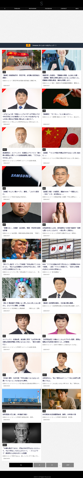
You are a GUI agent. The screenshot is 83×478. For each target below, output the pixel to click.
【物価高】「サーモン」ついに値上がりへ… (57, 114)
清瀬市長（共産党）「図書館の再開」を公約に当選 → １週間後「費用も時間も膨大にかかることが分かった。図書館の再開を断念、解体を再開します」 (61, 78)
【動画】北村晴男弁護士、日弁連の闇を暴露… (58, 301)
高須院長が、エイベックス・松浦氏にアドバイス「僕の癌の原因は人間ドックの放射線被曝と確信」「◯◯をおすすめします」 (21, 155)
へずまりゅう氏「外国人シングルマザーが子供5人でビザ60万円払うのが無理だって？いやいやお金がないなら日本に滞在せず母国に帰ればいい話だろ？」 (21, 116)
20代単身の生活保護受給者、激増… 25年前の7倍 (59, 412)
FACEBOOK (48, 8)
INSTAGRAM (32, 8)
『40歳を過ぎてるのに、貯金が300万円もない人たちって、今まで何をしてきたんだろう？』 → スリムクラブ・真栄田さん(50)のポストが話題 (21, 448)
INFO (77, 8)
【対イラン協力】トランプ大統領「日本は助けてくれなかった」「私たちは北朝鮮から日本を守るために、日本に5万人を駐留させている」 (21, 265)
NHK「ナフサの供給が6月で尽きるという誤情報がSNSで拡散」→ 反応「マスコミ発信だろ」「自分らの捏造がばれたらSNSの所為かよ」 (61, 265)
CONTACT (64, 8)
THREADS (17, 8)
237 (67, 462)
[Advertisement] (41, 27)
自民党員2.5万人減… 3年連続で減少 (14, 412)
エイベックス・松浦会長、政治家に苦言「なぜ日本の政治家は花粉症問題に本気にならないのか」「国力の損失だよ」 (21, 340)
